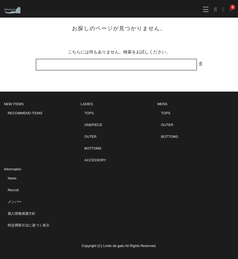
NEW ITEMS (14, 104)
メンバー (15, 202)
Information (12, 169)
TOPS (89, 113)
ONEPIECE (93, 125)
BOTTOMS (92, 148)
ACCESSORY (95, 160)
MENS (162, 104)
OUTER (90, 137)
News (12, 178)
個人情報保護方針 (21, 213)
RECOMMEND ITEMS (25, 113)
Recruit (13, 190)
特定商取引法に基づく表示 (28, 225)
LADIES (87, 104)
